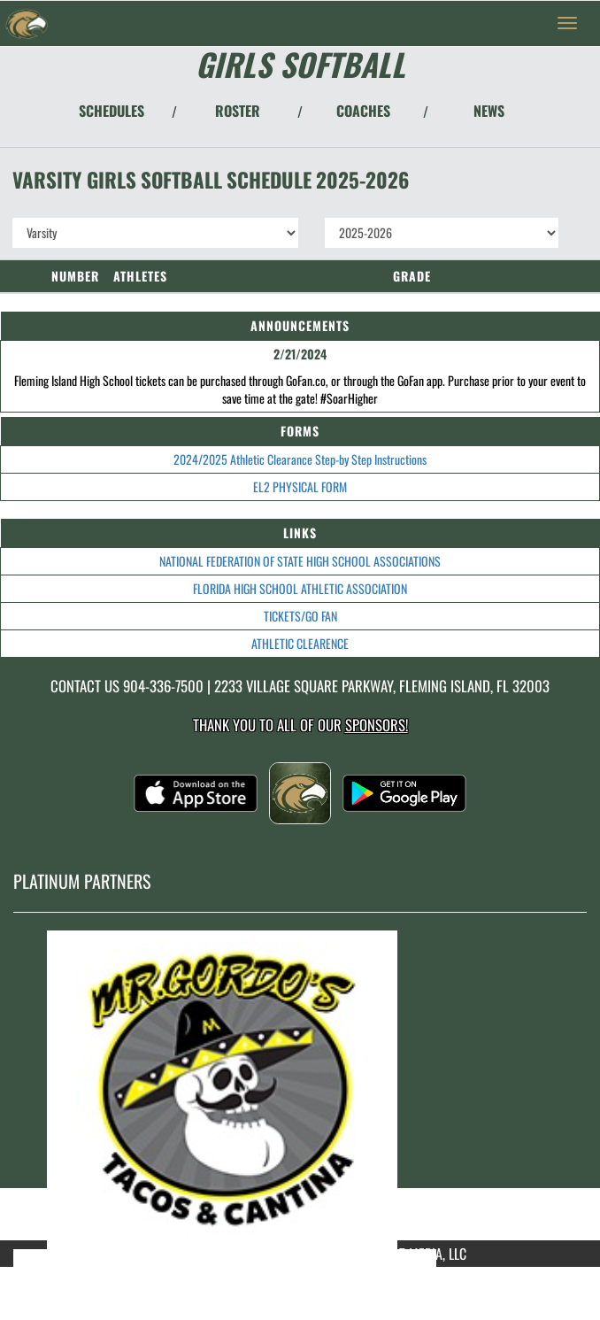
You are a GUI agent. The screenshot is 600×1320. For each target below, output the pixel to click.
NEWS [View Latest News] (488, 111)
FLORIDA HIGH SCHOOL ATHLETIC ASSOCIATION (300, 588)
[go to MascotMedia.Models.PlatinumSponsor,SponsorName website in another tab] (300, 1089)
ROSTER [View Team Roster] (237, 111)
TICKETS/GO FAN (300, 615)
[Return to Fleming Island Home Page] (26, 23)
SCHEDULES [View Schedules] (111, 111)
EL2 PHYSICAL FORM (300, 486)
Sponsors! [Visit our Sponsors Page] (376, 725)
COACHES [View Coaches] (363, 111)
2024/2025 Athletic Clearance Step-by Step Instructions (300, 459)
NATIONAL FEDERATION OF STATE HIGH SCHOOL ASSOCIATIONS (300, 561)
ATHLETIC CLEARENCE (300, 643)
